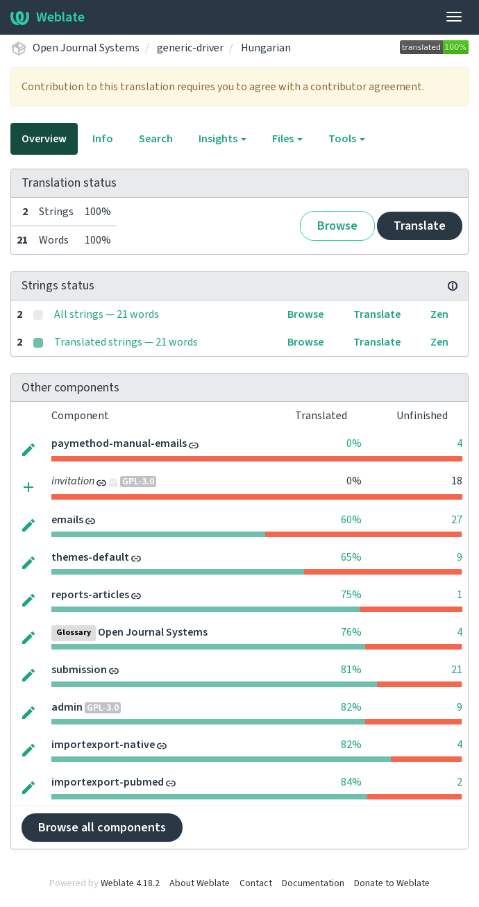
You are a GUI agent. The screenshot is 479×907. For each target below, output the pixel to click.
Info (102, 138)
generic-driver (190, 48)
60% (351, 519)
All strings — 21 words (106, 314)
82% (351, 707)
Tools (346, 138)
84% (351, 782)
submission (79, 669)
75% (351, 594)
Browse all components (102, 827)
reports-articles (90, 594)
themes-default (90, 557)
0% (354, 443)
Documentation (313, 883)
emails (67, 519)
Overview (44, 138)
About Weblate (199, 883)
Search (156, 138)
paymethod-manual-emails (119, 443)
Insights (222, 138)
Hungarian (266, 48)
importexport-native (103, 744)
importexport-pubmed (107, 782)
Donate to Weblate (392, 883)
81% (351, 669)
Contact (255, 883)
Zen (439, 314)
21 (456, 669)
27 (456, 519)
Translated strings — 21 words (126, 342)
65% (351, 557)
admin (67, 707)
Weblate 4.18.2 (130, 883)
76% (351, 632)
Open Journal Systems (86, 48)
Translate (420, 226)
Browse (337, 226)
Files (287, 138)
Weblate (47, 17)
